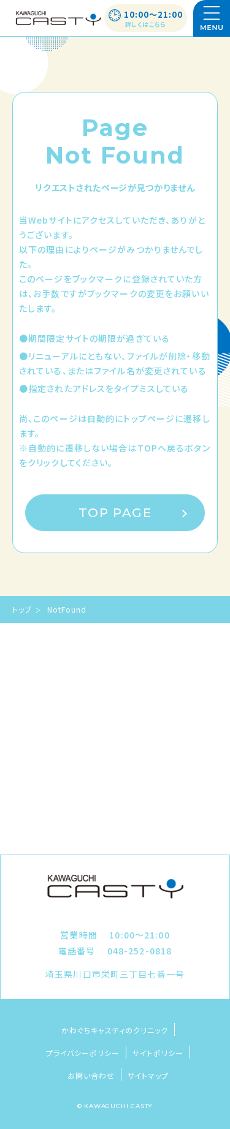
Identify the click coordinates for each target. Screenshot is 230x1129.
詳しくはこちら (146, 24)
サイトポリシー (157, 1053)
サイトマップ (148, 1075)
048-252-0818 (139, 951)
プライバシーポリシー (83, 1053)
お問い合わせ (91, 1075)
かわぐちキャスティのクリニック (114, 1030)
